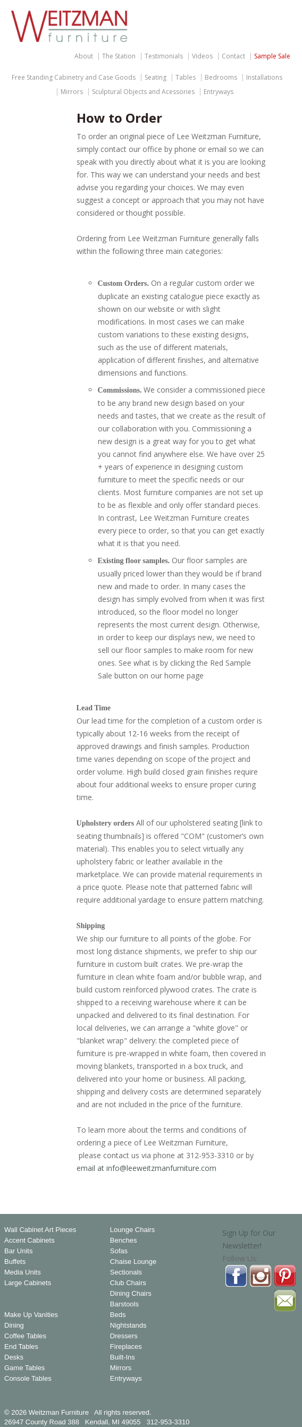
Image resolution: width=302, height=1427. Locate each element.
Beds (118, 1315)
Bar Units (18, 1251)
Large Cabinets (27, 1283)
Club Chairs (128, 1283)
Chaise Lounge (133, 1262)
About (83, 56)
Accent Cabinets (29, 1240)
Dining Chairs (131, 1293)
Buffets (15, 1262)
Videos (202, 56)
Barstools (124, 1304)
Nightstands (128, 1325)
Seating (155, 77)
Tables (185, 77)
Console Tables (28, 1378)
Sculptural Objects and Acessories (143, 92)
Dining (14, 1325)
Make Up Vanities (31, 1315)
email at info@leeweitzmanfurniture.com (146, 1168)
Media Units (22, 1272)
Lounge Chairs (132, 1230)
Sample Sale (272, 56)
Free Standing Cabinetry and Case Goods (74, 77)
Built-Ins (122, 1357)
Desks (13, 1357)
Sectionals (126, 1272)
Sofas (119, 1251)
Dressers (124, 1336)
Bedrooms (221, 77)
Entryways (218, 92)
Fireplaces (126, 1347)
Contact (233, 56)
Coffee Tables (25, 1336)
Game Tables (24, 1368)
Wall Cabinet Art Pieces (40, 1230)
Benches (123, 1240)
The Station (119, 56)
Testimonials (164, 56)
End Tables (21, 1347)
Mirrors (72, 92)
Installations (264, 77)
